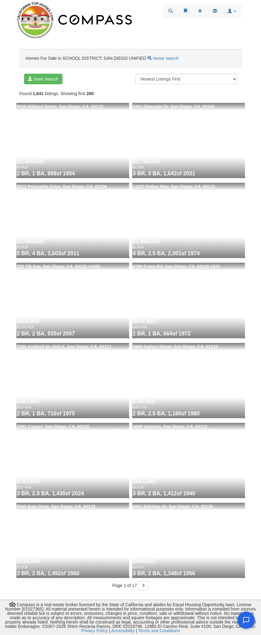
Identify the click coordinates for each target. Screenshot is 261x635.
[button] (232, 11)
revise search (166, 58)
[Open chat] (246, 620)
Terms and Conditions (159, 630)
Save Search (43, 79)
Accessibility (123, 630)
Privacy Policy (94, 630)
